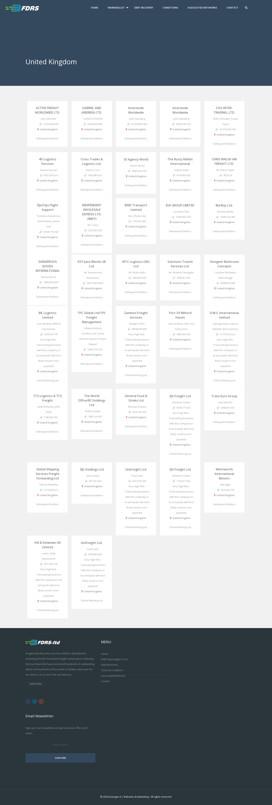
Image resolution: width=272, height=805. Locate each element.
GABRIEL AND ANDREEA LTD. (91, 110)
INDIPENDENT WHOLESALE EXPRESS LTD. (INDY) (92, 212)
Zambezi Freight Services (136, 315)
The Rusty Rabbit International (180, 161)
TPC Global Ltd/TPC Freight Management (91, 317)
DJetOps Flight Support (47, 207)
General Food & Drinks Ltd (136, 398)
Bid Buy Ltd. (224, 205)
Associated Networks (202, 7)
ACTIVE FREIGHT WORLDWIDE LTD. (47, 110)
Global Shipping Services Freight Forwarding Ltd (48, 473)
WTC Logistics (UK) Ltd (136, 264)
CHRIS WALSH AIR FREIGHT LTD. (224, 161)
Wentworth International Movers (224, 473)
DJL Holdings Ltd (92, 469)
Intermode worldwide (136, 110)
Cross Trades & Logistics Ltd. (92, 161)
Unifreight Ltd (135, 469)
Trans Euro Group (224, 396)
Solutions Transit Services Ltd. (180, 264)
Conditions (170, 7)
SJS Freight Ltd (180, 396)
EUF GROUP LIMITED (180, 205)
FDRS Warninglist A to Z (114, 659)
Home (94, 7)
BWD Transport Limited (136, 207)
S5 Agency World (136, 159)
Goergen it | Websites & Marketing (129, 796)
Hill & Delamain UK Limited (47, 545)
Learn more (35, 683)
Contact (232, 7)
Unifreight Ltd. (92, 543)
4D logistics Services (47, 161)
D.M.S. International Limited (224, 315)
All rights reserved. (161, 796)
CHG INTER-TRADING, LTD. (224, 110)
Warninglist (116, 7)
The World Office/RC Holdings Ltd (91, 400)
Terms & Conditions (112, 670)
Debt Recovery (143, 7)
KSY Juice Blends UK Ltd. (92, 264)
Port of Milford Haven (180, 315)
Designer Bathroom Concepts (224, 264)
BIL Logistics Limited (47, 315)
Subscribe (60, 757)
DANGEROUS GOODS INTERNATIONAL (48, 266)
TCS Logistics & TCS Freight (47, 398)
